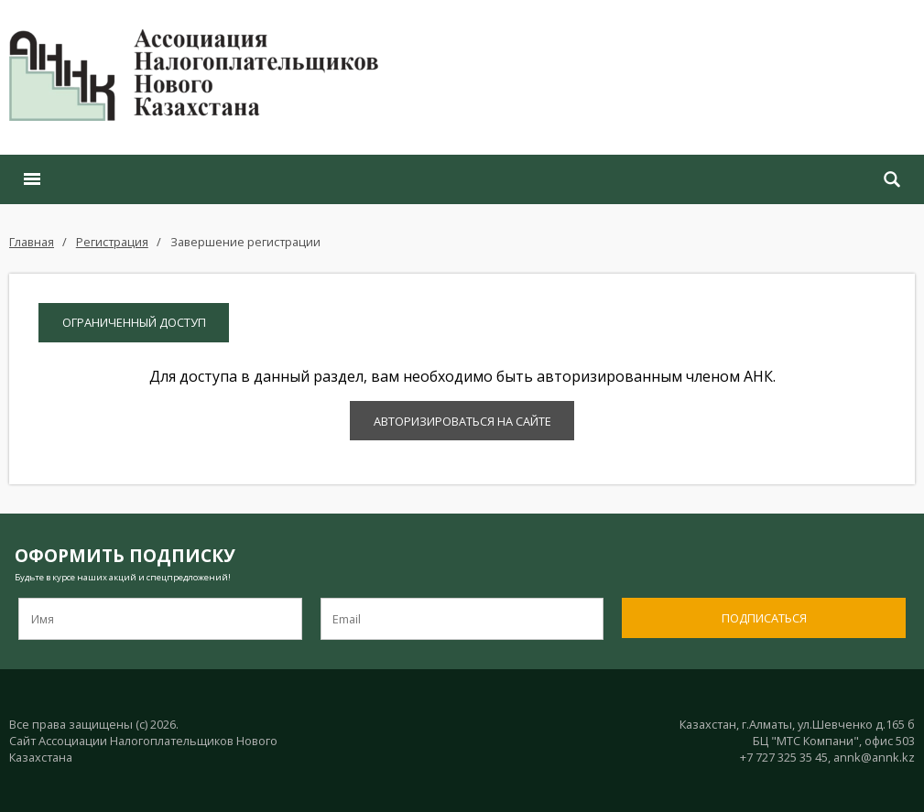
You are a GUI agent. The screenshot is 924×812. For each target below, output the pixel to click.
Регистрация (112, 241)
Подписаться (764, 618)
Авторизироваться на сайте (462, 421)
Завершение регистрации (245, 241)
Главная (31, 241)
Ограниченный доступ (134, 322)
